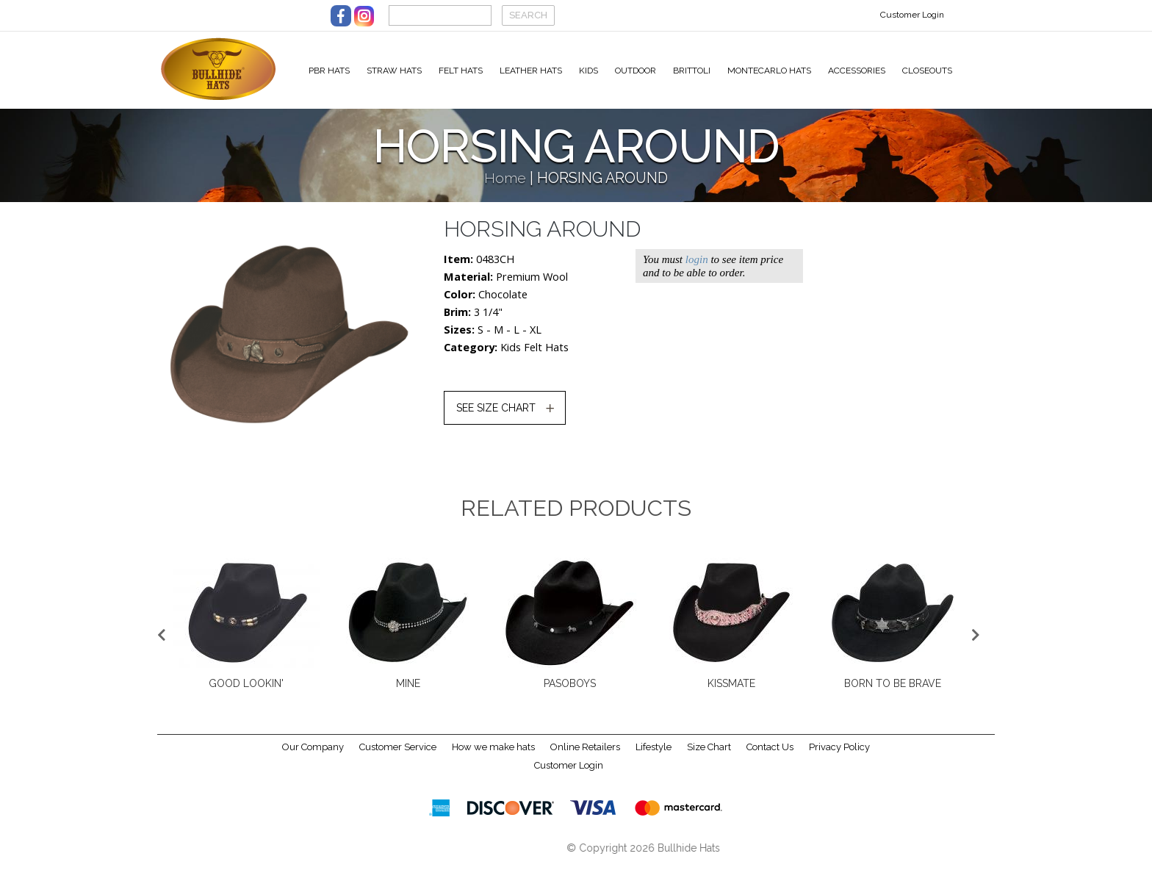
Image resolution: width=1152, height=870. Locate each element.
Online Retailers (585, 752)
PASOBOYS (570, 689)
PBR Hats (329, 70)
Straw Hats (394, 70)
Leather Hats (531, 70)
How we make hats (493, 752)
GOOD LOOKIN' (246, 689)
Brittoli (691, 70)
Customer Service (397, 752)
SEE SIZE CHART (496, 414)
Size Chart (709, 752)
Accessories (856, 70)
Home (505, 184)
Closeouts (927, 70)
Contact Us (769, 752)
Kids (588, 70)
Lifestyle (654, 752)
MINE (408, 689)
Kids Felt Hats (534, 353)
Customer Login (912, 15)
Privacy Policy (839, 752)
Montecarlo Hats (769, 70)
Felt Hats (461, 70)
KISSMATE (731, 689)
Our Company (313, 752)
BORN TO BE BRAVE (892, 689)
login (696, 265)
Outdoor (635, 70)
